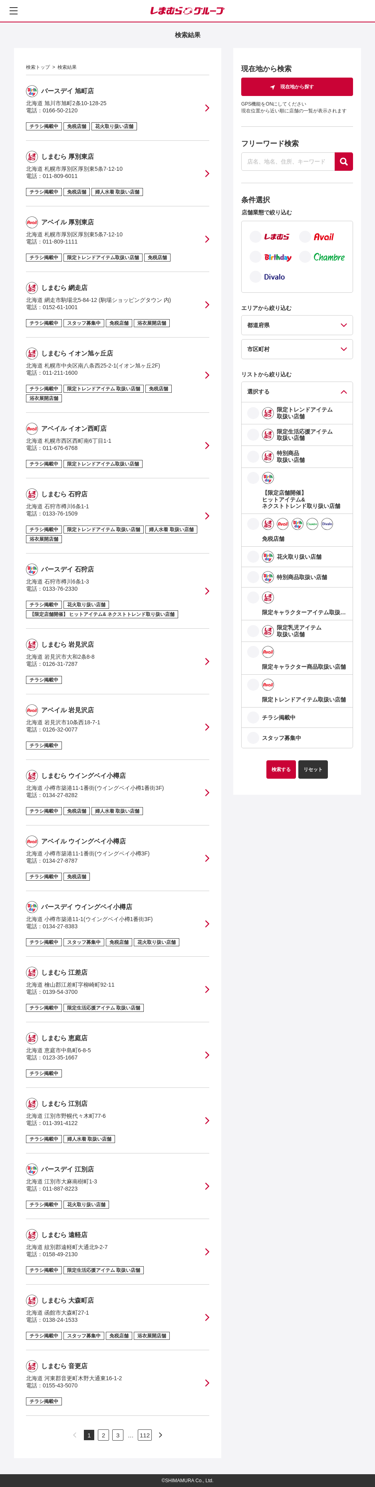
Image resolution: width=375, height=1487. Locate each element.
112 (145, 1435)
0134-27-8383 (60, 926)
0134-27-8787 (60, 860)
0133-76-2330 (60, 589)
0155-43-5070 (60, 1385)
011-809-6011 (60, 176)
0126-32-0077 (60, 729)
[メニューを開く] (13, 11)
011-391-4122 (60, 1123)
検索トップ (38, 67)
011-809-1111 (60, 241)
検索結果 (67, 67)
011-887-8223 (60, 1188)
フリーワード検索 (270, 144)
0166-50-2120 (60, 110)
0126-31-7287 (60, 664)
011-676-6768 (60, 448)
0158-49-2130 (60, 1254)
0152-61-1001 (60, 307)
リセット (313, 769)
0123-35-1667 (60, 1057)
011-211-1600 (60, 373)
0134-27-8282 (60, 795)
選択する (258, 391)
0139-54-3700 (60, 992)
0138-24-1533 (60, 1320)
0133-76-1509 (60, 513)
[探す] (344, 161)
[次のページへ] (160, 1435)
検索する (281, 769)
